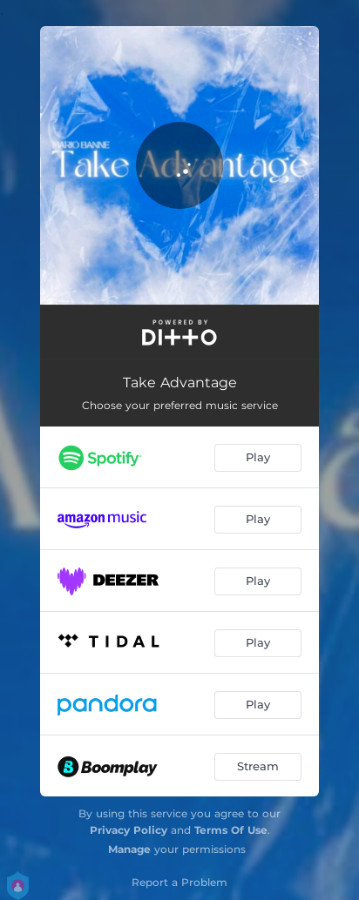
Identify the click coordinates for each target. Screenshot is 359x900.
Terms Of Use (231, 829)
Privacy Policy (128, 829)
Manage (129, 849)
